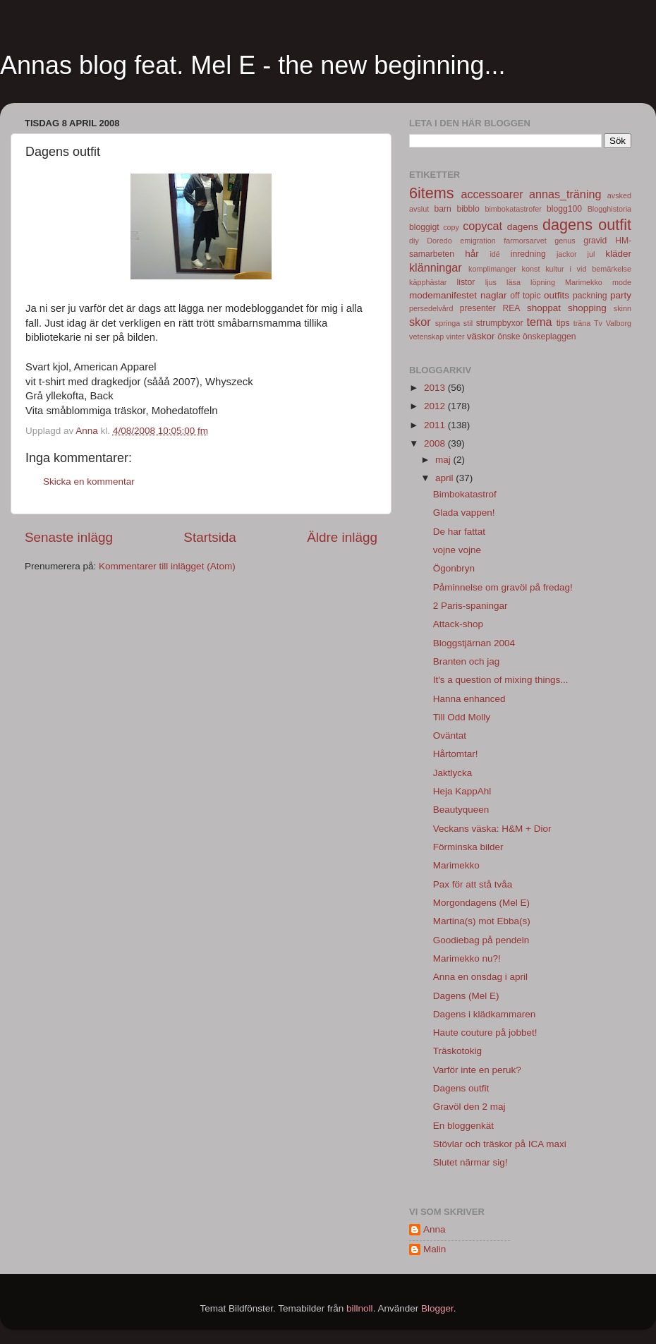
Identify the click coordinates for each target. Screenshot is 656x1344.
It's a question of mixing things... (501, 679)
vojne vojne (457, 550)
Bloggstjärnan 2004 (474, 643)
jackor (567, 254)
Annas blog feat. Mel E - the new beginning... (252, 65)
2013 (436, 387)
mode (621, 282)
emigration (477, 240)
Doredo (439, 240)
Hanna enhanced (469, 699)
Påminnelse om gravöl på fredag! (503, 587)
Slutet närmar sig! (470, 1162)
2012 (436, 406)
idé (494, 254)
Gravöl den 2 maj (469, 1106)
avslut (419, 209)
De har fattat (459, 531)
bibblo (467, 209)
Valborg (618, 323)
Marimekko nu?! (467, 958)
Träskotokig (457, 1051)
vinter (455, 336)
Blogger (437, 1308)
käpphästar (428, 282)
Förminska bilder (468, 847)
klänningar (435, 267)
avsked (619, 195)
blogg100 (564, 209)
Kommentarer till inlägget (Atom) (167, 566)
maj (444, 459)
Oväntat (449, 735)
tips (563, 323)
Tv (598, 323)
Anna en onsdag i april (480, 976)
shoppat (544, 308)
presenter (478, 308)
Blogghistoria (609, 209)
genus (564, 240)
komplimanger (492, 269)
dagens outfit (586, 225)
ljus (491, 282)
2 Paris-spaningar (470, 605)
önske (508, 336)
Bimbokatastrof (465, 494)
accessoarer (492, 194)
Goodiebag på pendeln (481, 940)
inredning (528, 254)
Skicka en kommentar (89, 481)
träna (582, 323)
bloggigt (424, 227)
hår (472, 253)
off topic (525, 296)
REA (512, 308)
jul (591, 254)
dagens (522, 227)
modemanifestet (443, 295)
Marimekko (583, 282)
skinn (622, 308)
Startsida (209, 537)
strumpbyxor (499, 323)
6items (431, 193)
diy (414, 240)
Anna (434, 1229)
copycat (482, 225)
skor (420, 321)
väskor (481, 336)
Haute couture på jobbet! (485, 1032)
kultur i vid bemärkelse (588, 269)
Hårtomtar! (455, 754)
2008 (436, 443)
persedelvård (431, 308)
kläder (618, 253)
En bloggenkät (463, 1125)
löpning (542, 282)
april (445, 478)
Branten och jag (466, 661)
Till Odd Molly (461, 717)
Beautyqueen (461, 809)
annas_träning (565, 194)
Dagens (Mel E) (466, 996)
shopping (587, 308)
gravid (595, 241)
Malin (434, 1249)
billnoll (359, 1308)
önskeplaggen (549, 336)
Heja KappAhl (462, 791)
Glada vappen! (464, 512)
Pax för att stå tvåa (473, 884)
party (620, 295)
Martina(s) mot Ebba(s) (481, 921)
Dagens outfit (461, 1088)
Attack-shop (458, 624)
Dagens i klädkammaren (484, 1014)
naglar (493, 295)
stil (468, 323)
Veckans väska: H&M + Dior (492, 828)
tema (539, 321)
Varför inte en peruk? (477, 1070)
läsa (513, 282)
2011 (436, 425)
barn (442, 209)
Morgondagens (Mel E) (481, 902)
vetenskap (426, 336)
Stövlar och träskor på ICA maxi (499, 1144)
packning (590, 296)
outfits (556, 295)
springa (447, 323)
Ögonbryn (454, 568)
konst (531, 269)
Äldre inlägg (342, 537)
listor (466, 282)
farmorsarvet (525, 240)
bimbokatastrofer (513, 209)
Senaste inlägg (69, 537)
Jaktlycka (453, 773)
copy (451, 227)
